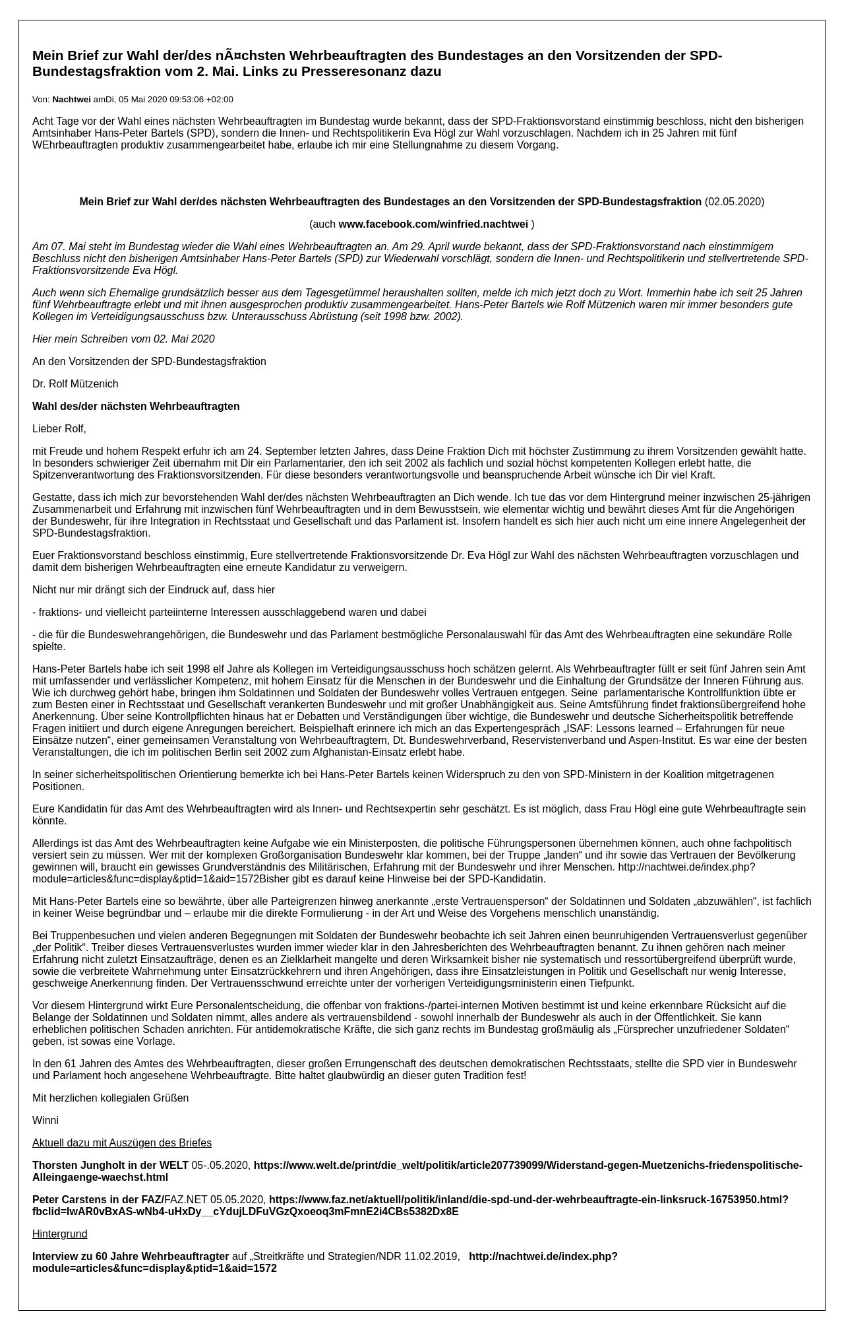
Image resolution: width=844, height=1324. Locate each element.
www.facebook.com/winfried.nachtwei (433, 224)
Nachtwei (71, 99)
